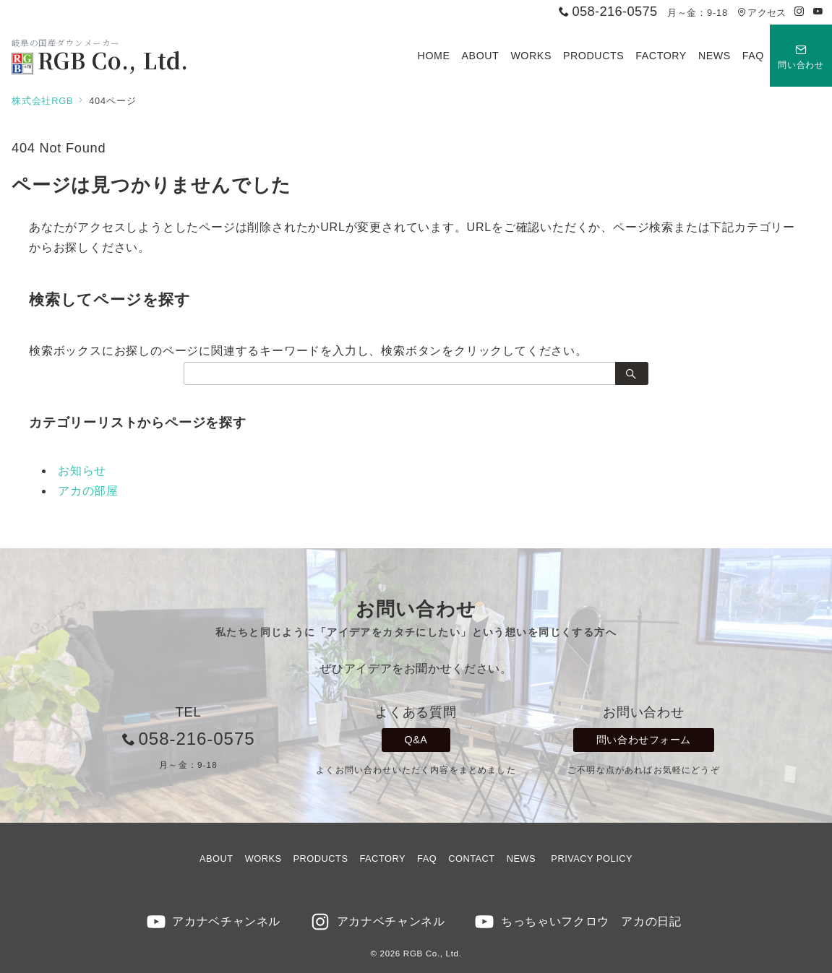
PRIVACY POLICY (591, 858)
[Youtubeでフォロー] (818, 12)
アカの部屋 (88, 491)
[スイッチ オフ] (801, 56)
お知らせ (82, 470)
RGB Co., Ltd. (100, 60)
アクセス (761, 12)
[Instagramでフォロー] (799, 12)
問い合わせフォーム (643, 739)
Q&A (416, 739)
